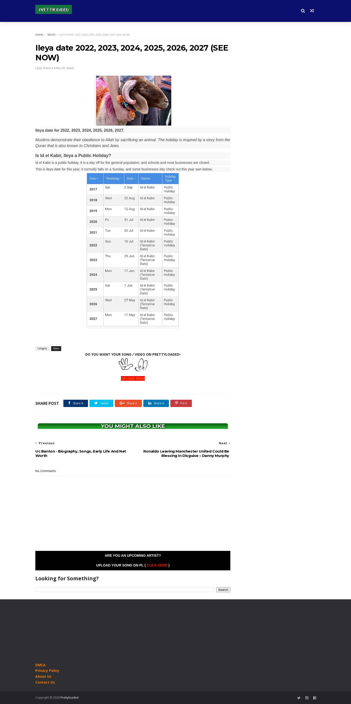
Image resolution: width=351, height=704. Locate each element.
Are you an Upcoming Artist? (133, 555)
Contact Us (45, 682)
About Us (43, 676)
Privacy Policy (47, 670)
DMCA (40, 665)
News (51, 34)
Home (39, 34)
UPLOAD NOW (133, 378)
